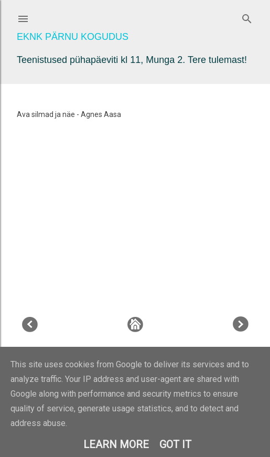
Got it (175, 444)
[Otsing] (247, 16)
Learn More (116, 444)
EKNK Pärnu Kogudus (72, 36)
